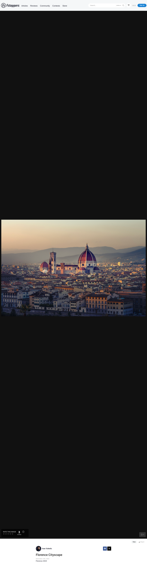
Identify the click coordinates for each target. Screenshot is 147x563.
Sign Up (142, 5)
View (134, 542)
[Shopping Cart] (128, 5)
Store (64, 6)
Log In (134, 5)
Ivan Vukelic (47, 548)
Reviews (34, 6)
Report (141, 542)
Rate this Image (9, 532)
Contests (56, 6)
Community (45, 6)
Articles (24, 6)
